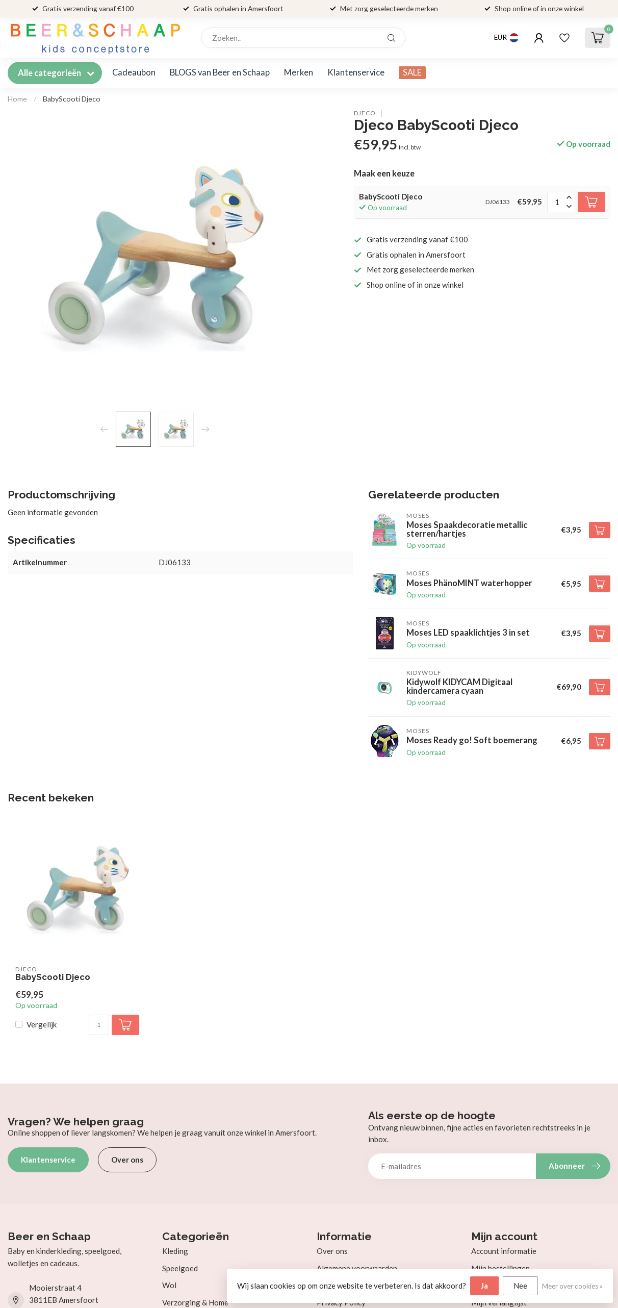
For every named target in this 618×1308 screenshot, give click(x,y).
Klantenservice (355, 72)
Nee (520, 1285)
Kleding (175, 1250)
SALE (412, 72)
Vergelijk (42, 1024)
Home (17, 98)
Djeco (365, 113)
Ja (484, 1285)
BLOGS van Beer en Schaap (220, 72)
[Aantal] (99, 1025)
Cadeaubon (134, 72)
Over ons (127, 1159)
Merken (298, 72)
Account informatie (503, 1250)
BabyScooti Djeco (71, 98)
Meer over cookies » (572, 1286)
